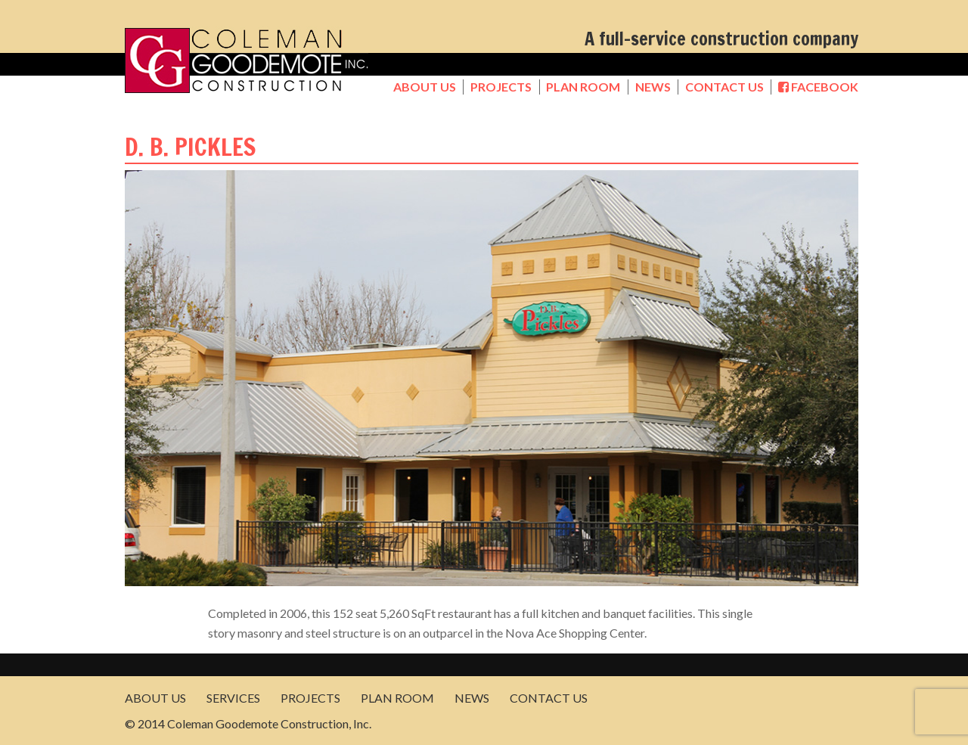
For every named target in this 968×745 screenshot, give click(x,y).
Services (233, 698)
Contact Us (724, 86)
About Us (424, 86)
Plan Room (583, 86)
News (653, 86)
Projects (501, 86)
